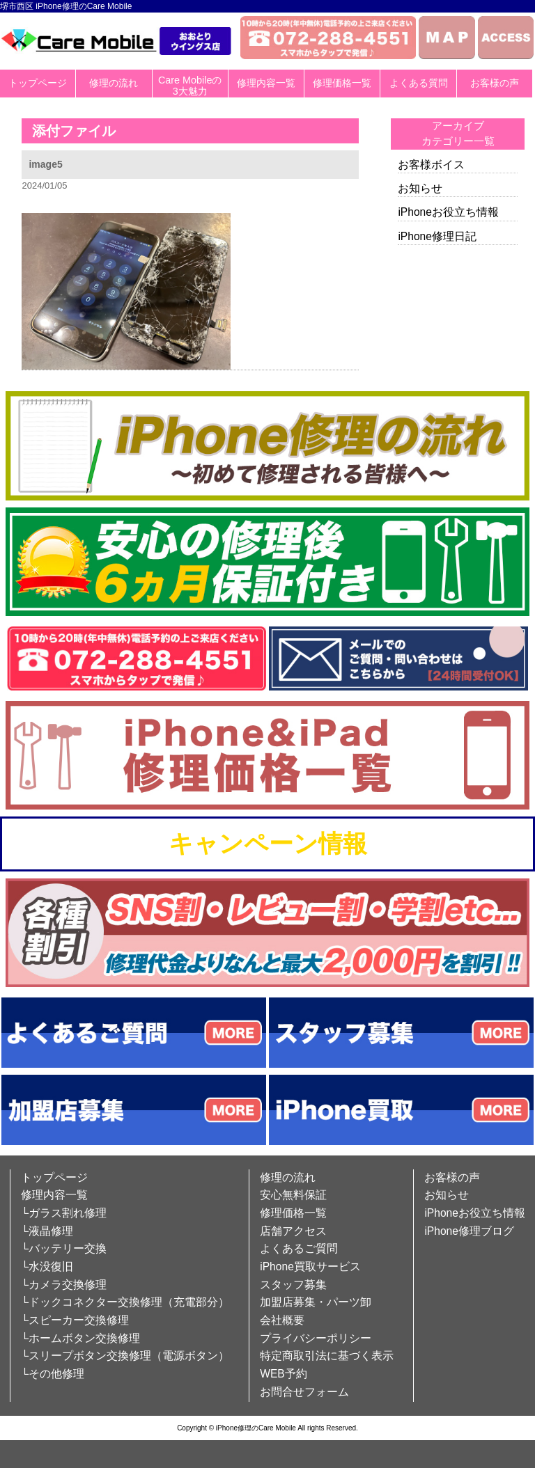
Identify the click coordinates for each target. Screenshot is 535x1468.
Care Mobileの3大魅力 (190, 85)
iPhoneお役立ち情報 (448, 212)
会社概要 (282, 1320)
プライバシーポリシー (315, 1338)
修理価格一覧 (342, 82)
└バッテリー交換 (64, 1248)
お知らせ (420, 188)
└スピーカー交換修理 (75, 1320)
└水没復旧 (47, 1266)
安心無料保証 (293, 1195)
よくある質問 (418, 82)
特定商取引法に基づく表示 (327, 1356)
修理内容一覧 (266, 82)
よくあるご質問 (299, 1248)
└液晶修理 (47, 1231)
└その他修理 (52, 1374)
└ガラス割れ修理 (64, 1213)
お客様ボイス (431, 165)
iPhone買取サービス (310, 1266)
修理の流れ (113, 82)
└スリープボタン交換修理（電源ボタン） (125, 1356)
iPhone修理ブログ (469, 1231)
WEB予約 (283, 1374)
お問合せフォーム (304, 1392)
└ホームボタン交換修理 (80, 1338)
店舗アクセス (293, 1231)
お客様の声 (494, 82)
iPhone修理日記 (437, 236)
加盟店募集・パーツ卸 (315, 1302)
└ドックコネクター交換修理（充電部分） (125, 1302)
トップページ (37, 82)
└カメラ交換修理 (64, 1285)
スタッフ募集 (293, 1285)
